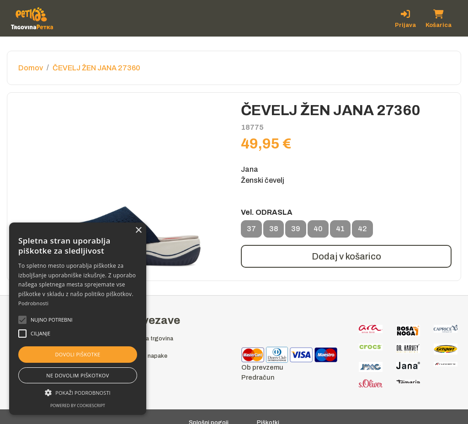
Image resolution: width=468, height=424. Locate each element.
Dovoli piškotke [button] (77, 354)
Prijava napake (147, 356)
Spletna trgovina (150, 338)
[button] (52, 320)
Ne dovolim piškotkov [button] (77, 375)
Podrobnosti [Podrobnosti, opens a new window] (33, 303)
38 (273, 231)
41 (340, 231)
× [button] (138, 230)
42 (362, 231)
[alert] (77, 319)
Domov (30, 68)
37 (251, 231)
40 (318, 231)
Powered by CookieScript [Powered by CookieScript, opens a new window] (77, 405)
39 (295, 231)
